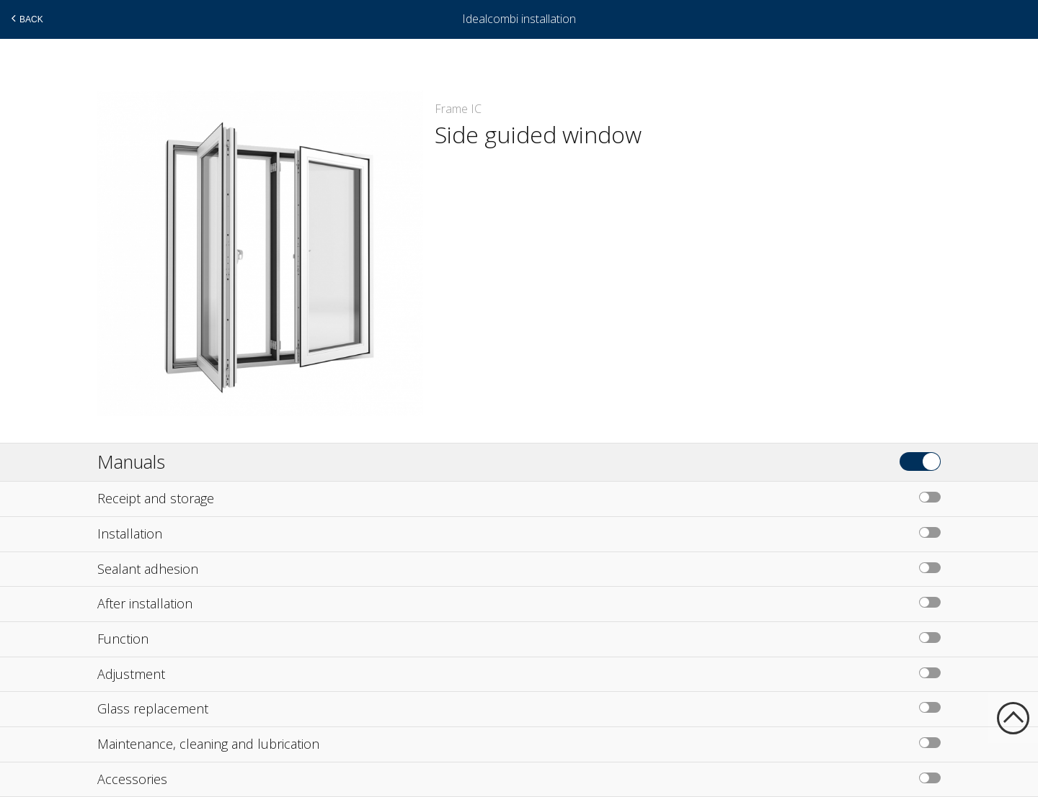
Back (25, 18)
